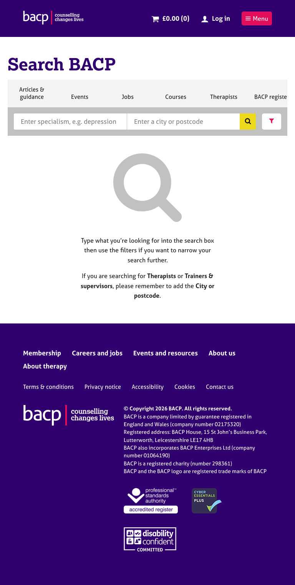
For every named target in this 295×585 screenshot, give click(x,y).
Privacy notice (103, 386)
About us (222, 353)
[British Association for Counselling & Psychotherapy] (53, 18)
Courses (175, 100)
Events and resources (165, 353)
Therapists (223, 100)
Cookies (184, 386)
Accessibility (148, 386)
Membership (42, 353)
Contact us (220, 386)
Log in (221, 18)
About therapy (45, 366)
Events (79, 100)
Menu (256, 18)
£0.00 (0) (175, 18)
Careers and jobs (97, 353)
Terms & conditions (48, 386)
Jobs (127, 100)
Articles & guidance (31, 96)
